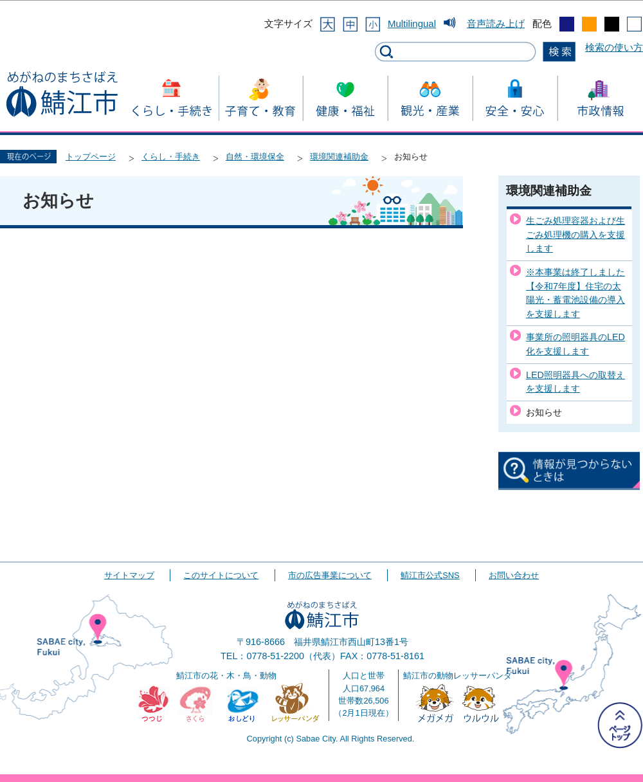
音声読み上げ (496, 23)
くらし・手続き (170, 156)
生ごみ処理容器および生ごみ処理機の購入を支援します (575, 234)
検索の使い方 (614, 47)
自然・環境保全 (255, 156)
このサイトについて (220, 575)
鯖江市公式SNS (430, 575)
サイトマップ (129, 575)
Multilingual (412, 23)
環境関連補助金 (339, 156)
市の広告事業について (330, 575)
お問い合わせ (514, 575)
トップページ (91, 156)
